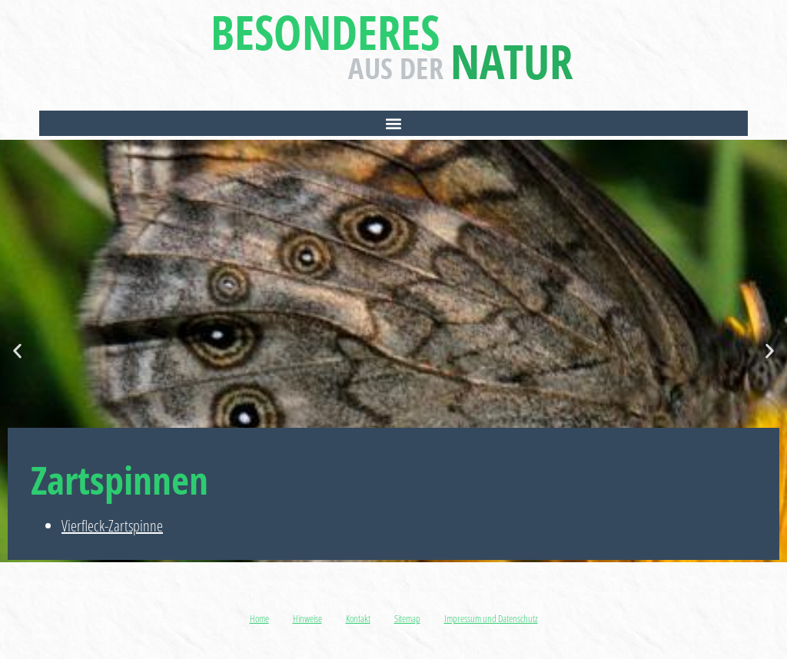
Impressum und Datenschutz (491, 618)
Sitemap (407, 618)
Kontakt (358, 618)
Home (259, 618)
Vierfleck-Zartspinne (112, 525)
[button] (393, 123)
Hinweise (307, 618)
